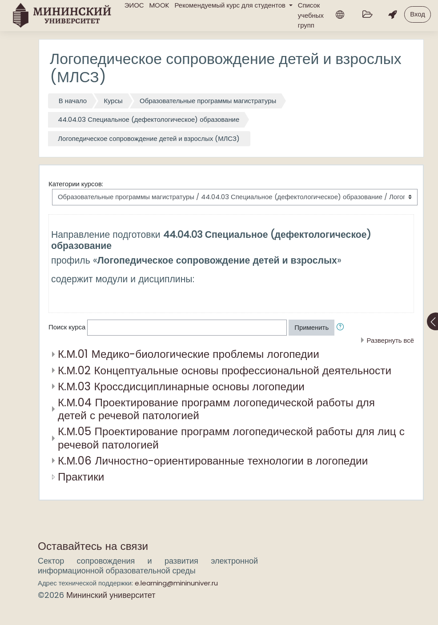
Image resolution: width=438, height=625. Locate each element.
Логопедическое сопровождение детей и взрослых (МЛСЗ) (149, 138)
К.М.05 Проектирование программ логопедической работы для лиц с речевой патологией (231, 438)
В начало (73, 100)
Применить (311, 327)
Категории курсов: (75, 183)
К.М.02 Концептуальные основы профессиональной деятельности (224, 370)
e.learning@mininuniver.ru (176, 583)
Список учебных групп (311, 15)
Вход (417, 14)
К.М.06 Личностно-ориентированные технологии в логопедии (213, 461)
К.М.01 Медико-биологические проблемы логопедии (188, 354)
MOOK (159, 5)
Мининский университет (110, 595)
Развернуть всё (390, 340)
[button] (342, 327)
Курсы (113, 100)
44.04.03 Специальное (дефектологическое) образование (148, 119)
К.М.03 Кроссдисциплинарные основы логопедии (181, 386)
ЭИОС (134, 5)
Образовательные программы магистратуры (208, 100)
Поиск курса (66, 327)
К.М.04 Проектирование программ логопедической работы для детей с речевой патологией (216, 409)
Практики (81, 477)
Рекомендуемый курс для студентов (231, 5)
